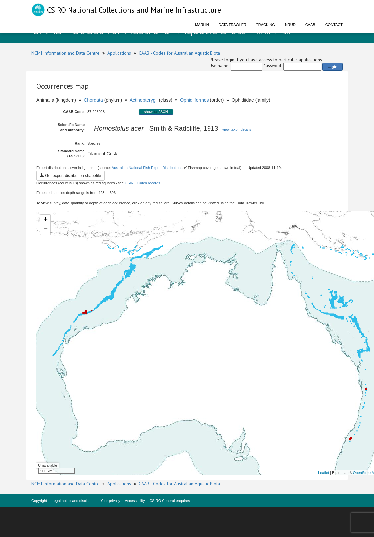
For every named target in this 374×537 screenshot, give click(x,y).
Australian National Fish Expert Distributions (147, 168)
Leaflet (323, 473)
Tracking (265, 25)
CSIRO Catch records (142, 183)
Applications (119, 53)
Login (332, 66)
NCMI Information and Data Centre (65, 53)
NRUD (290, 25)
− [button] (45, 230)
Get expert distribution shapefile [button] (70, 175)
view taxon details (236, 129)
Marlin (202, 25)
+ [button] (45, 220)
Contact (334, 25)
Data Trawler (232, 25)
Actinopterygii (144, 100)
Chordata (93, 100)
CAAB (310, 25)
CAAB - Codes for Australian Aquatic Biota (179, 53)
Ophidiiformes (194, 100)
